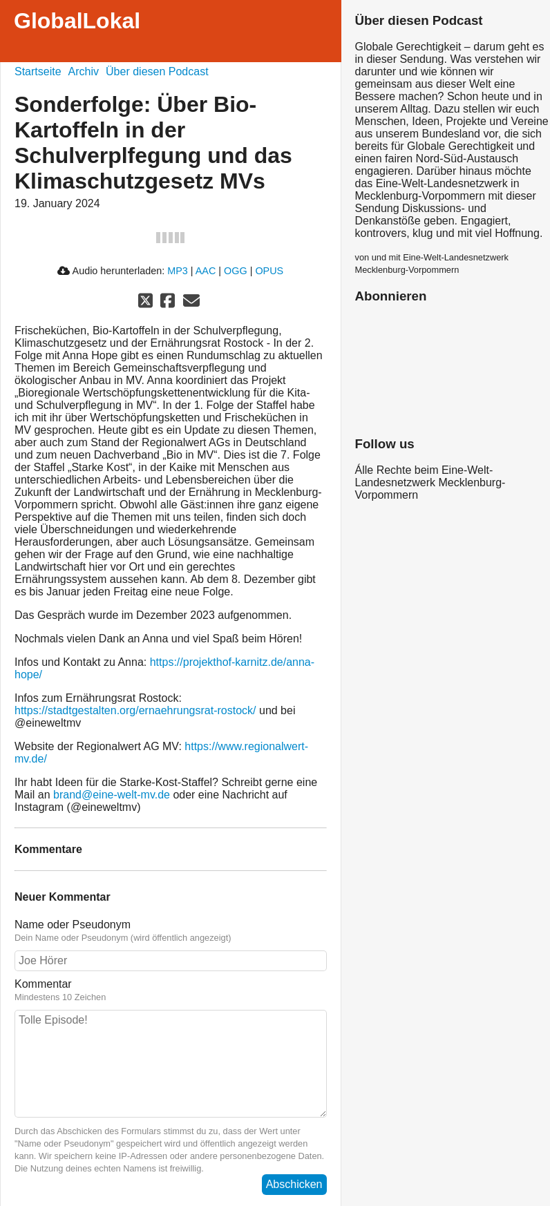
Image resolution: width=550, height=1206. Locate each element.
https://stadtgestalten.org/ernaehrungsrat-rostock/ (135, 710)
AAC (206, 270)
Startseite (38, 71)
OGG (235, 270)
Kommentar (43, 984)
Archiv (83, 71)
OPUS (269, 270)
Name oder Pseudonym (73, 924)
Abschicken (294, 1184)
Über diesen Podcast (157, 71)
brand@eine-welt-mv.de (111, 795)
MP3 (177, 270)
